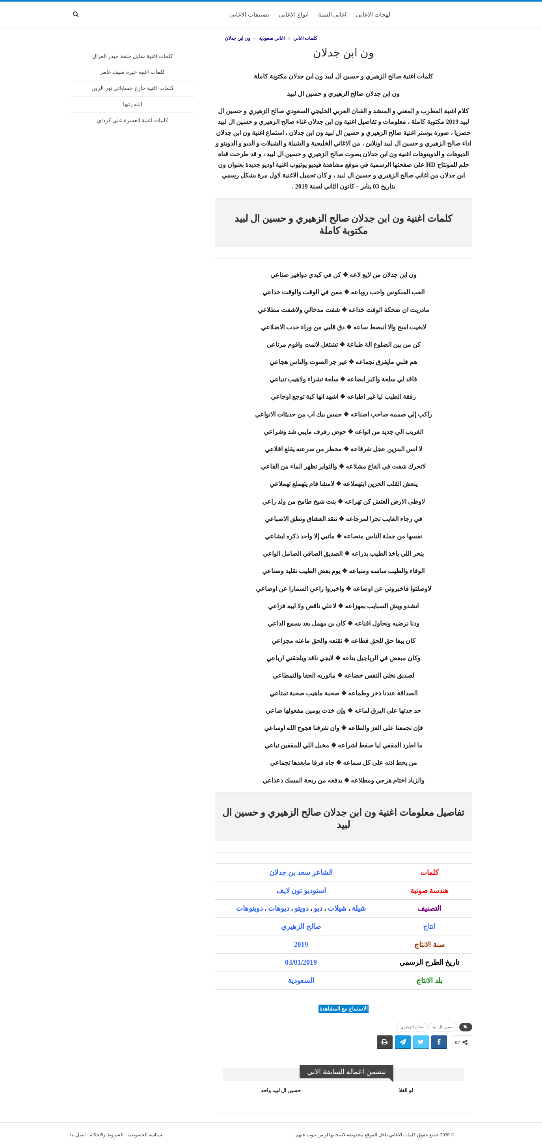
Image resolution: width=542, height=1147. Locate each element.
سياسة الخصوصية (144, 1135)
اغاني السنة (332, 14)
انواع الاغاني (294, 14)
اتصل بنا (78, 1135)
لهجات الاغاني (373, 14)
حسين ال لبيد (443, 1027)
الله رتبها (133, 104)
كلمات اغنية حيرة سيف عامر (132, 72)
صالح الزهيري (411, 1027)
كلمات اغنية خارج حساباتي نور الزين (132, 88)
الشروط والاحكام (106, 1135)
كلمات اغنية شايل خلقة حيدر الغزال (132, 56)
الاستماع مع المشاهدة (343, 1009)
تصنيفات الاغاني (249, 14)
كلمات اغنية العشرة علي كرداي (132, 120)
